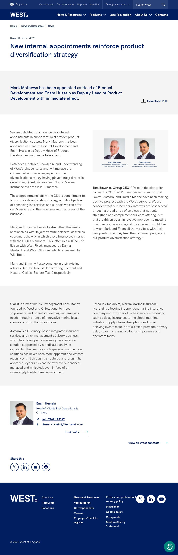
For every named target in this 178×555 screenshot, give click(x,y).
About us (47, 497)
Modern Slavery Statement (115, 524)
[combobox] (150, 4)
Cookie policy (114, 512)
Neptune (82, 4)
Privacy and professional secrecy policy (121, 499)
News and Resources (86, 497)
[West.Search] (163, 4)
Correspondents (65, 4)
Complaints (113, 517)
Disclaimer (112, 506)
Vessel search (46, 4)
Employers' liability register (86, 520)
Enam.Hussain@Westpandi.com (62, 424)
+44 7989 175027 (53, 419)
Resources (48, 502)
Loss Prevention (120, 14)
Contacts (161, 14)
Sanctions (48, 508)
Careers (78, 513)
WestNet (94, 4)
